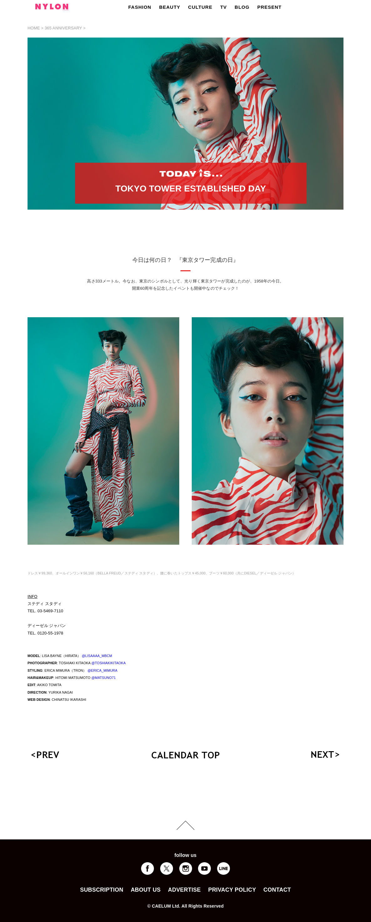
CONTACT (277, 890)
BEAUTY (169, 7)
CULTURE (200, 7)
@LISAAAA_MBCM (97, 656)
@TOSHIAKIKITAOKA (108, 663)
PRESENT (269, 7)
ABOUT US (145, 890)
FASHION (139, 7)
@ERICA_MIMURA (103, 670)
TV (223, 7)
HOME (34, 28)
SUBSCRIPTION (101, 890)
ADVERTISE (184, 890)
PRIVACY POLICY (232, 890)
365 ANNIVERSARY (63, 28)
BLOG (242, 7)
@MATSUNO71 (103, 678)
